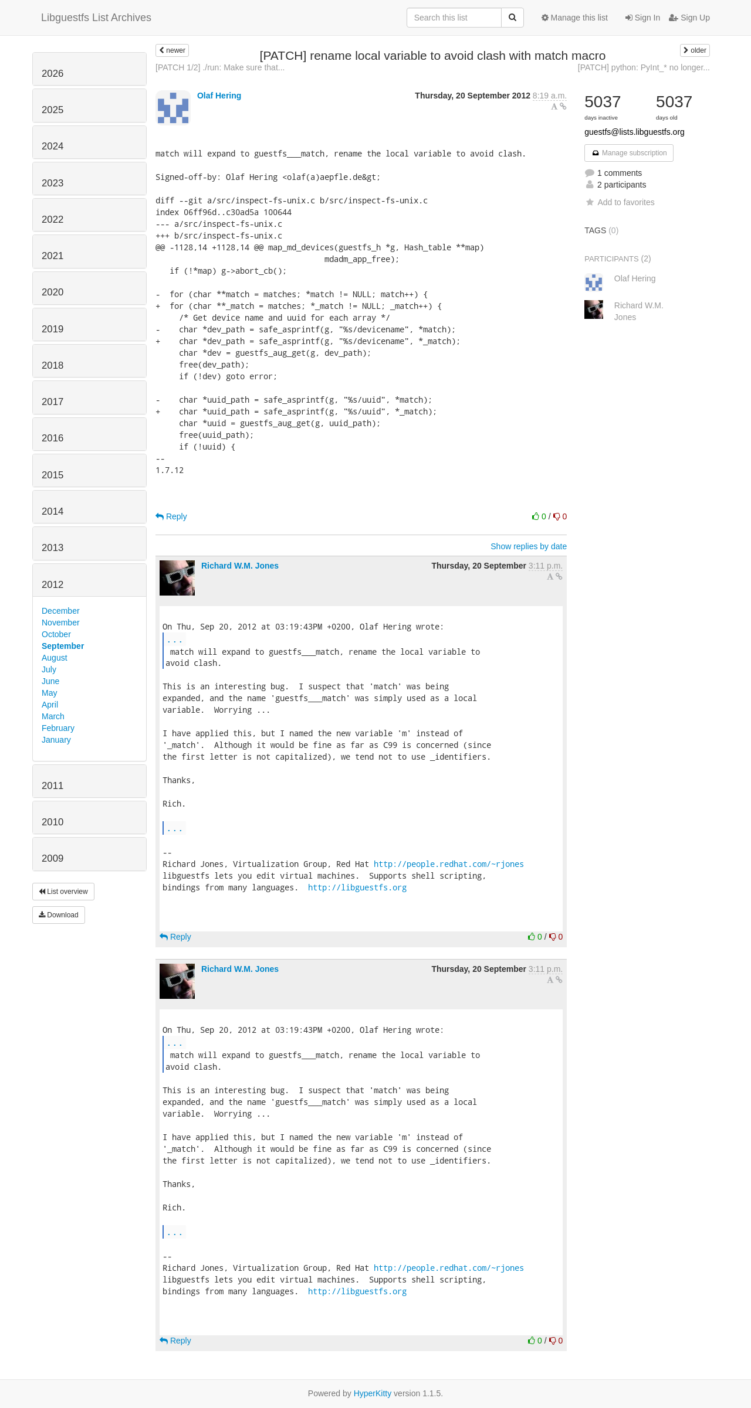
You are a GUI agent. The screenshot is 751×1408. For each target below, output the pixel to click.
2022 (52, 219)
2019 (52, 329)
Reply (171, 516)
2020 (52, 292)
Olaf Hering (219, 95)
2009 (52, 858)
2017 (52, 401)
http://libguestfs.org (357, 887)
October (56, 634)
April (50, 704)
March (53, 716)
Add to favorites (619, 202)
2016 (52, 438)
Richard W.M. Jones (240, 565)
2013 (52, 547)
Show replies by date (528, 546)
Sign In (642, 17)
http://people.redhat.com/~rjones (449, 863)
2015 (52, 475)
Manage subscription (629, 153)
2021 (52, 255)
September (63, 646)
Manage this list (575, 17)
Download (59, 915)
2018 (52, 365)
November (61, 622)
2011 (52, 785)
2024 (52, 146)
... (175, 638)
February (58, 728)
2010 (52, 822)
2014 (52, 511)
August (54, 657)
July (49, 669)
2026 (52, 73)
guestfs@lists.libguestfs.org (634, 132)
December (61, 610)
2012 (52, 584)
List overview (63, 891)
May (49, 693)
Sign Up (689, 17)
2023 (52, 183)
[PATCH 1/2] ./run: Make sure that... (220, 67)
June (50, 681)
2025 (52, 109)
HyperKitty (373, 1393)
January (56, 739)
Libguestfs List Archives (96, 17)
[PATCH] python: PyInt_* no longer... (644, 67)
